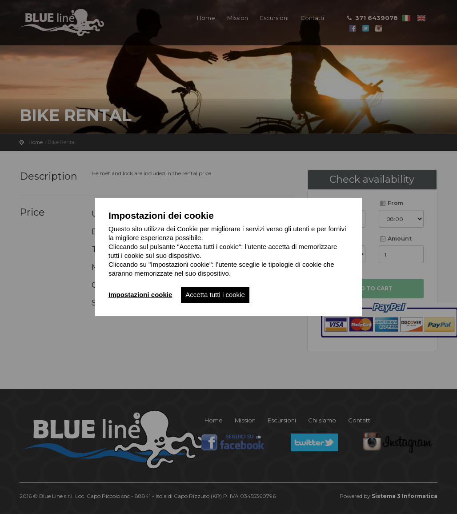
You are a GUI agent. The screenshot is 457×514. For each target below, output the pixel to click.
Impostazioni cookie (140, 294)
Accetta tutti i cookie (215, 294)
